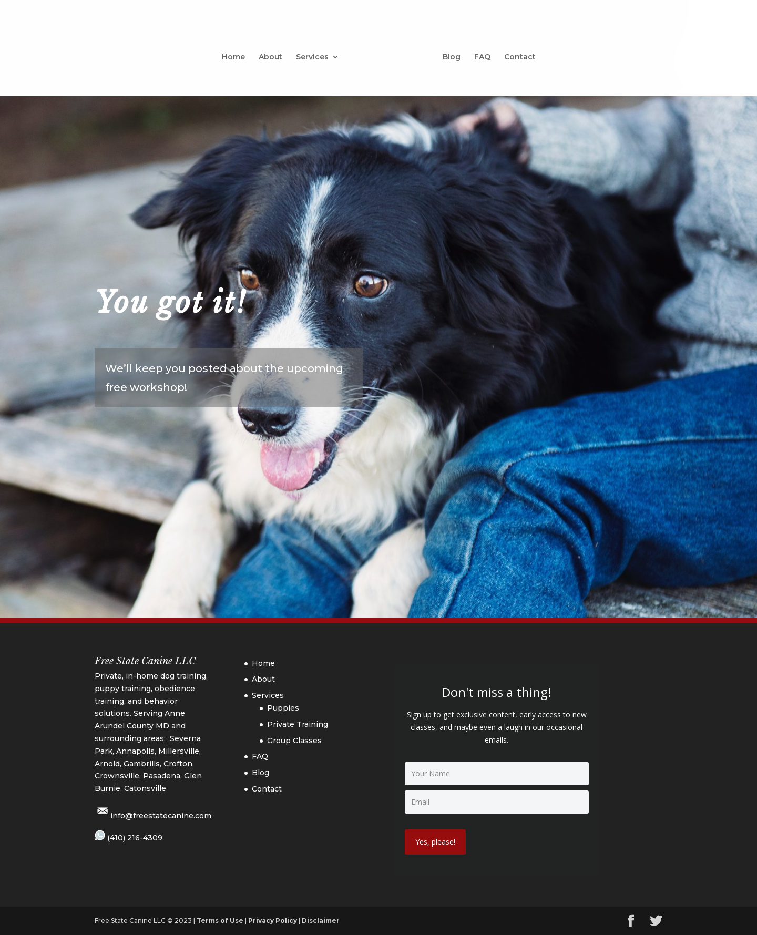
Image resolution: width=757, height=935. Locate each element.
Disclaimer (321, 920)
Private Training (297, 724)
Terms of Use (220, 920)
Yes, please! (435, 842)
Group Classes (294, 740)
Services (316, 53)
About (274, 53)
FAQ (478, 53)
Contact (516, 53)
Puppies (283, 708)
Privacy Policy (272, 920)
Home (237, 53)
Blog (448, 53)
